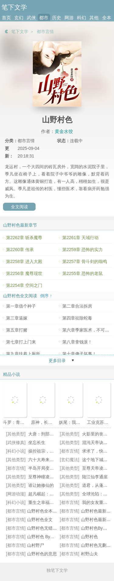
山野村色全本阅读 (44, 511)
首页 (6, 17)
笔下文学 (19, 31)
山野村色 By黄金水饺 (47, 536)
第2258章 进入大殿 (24, 261)
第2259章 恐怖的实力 (82, 249)
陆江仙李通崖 (95, 476)
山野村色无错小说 (44, 528)
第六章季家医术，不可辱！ (87, 330)
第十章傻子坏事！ (79, 353)
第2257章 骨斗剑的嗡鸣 (84, 261)
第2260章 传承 (20, 249)
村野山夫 (89, 553)
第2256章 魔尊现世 (24, 273)
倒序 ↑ (46, 295)
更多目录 (57, 360)
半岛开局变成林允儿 (47, 468)
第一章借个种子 (21, 306)
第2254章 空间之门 (24, 285)
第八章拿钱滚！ (77, 341)
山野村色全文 (40, 519)
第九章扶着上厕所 (23, 353)
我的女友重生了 (97, 502)
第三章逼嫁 (16, 318)
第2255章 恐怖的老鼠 (82, 273)
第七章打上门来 (21, 341)
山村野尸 (35, 545)
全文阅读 (19, 206)
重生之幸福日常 (43, 502)
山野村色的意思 (42, 553)
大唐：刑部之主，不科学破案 (56, 433)
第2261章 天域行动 (80, 237)
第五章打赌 (16, 330)
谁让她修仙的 (41, 485)
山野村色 (89, 536)
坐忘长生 (36, 442)
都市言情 (45, 31)
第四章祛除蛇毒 (77, 318)
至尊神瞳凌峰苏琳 (45, 476)
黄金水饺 (64, 131)
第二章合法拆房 (77, 306)
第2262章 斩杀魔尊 (24, 237)
